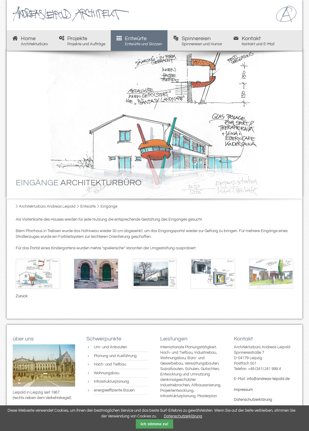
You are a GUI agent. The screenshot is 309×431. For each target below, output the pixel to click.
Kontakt (254, 41)
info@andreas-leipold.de (268, 379)
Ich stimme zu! (155, 424)
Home (30, 41)
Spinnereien (197, 41)
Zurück (22, 296)
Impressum (243, 390)
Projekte (82, 41)
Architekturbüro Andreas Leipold (47, 206)
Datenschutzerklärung (253, 399)
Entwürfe (139, 41)
